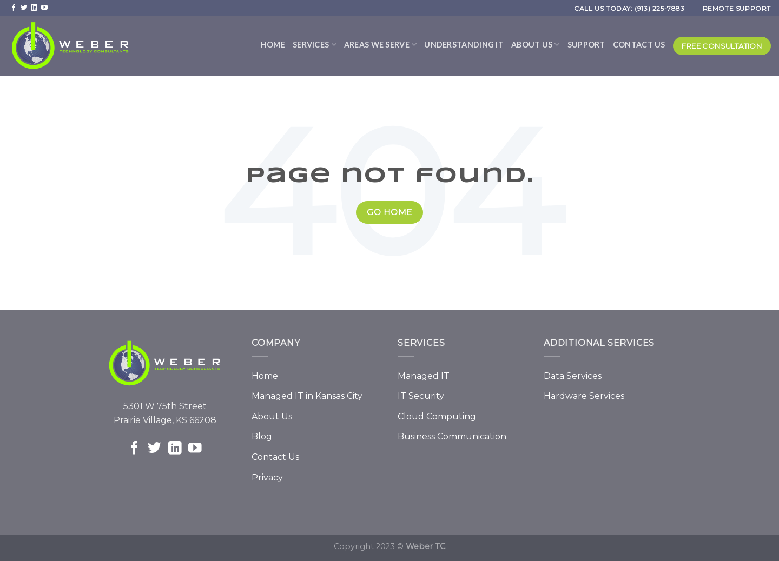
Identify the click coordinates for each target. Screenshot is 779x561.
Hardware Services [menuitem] (584, 396)
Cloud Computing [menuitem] (437, 416)
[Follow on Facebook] (13, 8)
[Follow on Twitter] (24, 8)
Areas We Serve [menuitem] (380, 44)
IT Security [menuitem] (421, 396)
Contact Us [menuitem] (639, 44)
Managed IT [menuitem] (424, 376)
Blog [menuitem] (262, 436)
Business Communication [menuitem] (452, 436)
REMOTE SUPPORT (737, 8)
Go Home (389, 212)
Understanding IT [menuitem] (464, 44)
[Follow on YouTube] (44, 8)
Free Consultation (722, 46)
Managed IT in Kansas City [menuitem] (307, 396)
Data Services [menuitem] (573, 376)
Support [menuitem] (586, 44)
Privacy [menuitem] (267, 477)
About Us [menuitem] (535, 44)
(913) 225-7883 (659, 8)
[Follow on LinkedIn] (34, 8)
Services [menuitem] (314, 44)
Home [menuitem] (273, 44)
